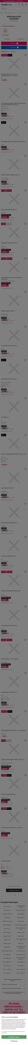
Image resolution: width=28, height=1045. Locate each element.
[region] (14, 1029)
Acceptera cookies (14, 1037)
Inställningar (14, 1041)
